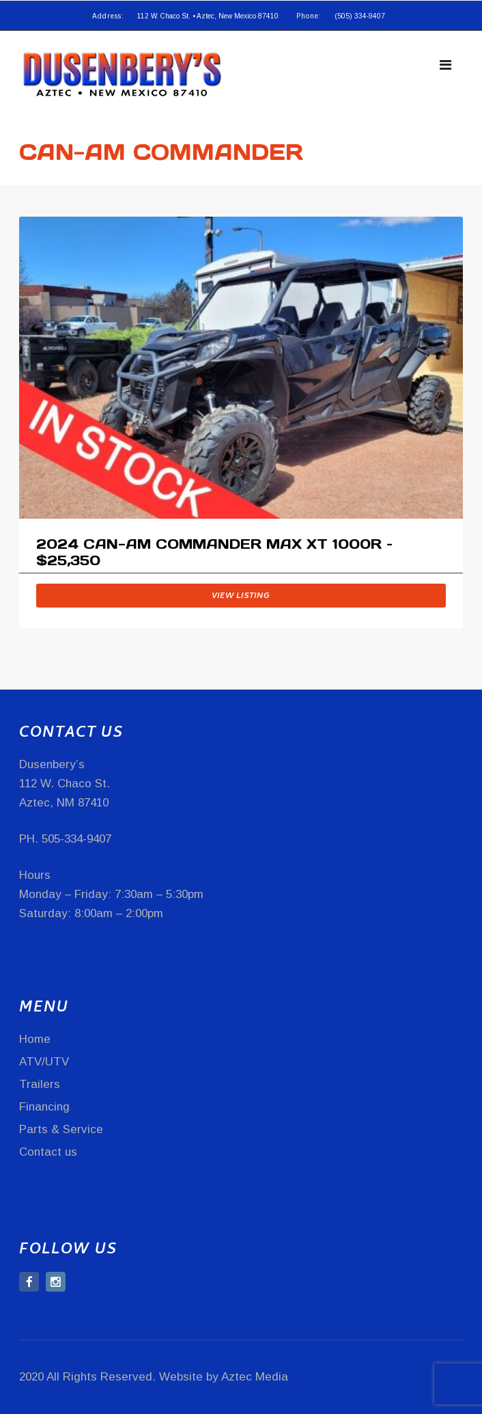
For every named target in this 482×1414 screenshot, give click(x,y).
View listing (241, 596)
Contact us (48, 1151)
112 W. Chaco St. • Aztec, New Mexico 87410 (208, 16)
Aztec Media (254, 1376)
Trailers (39, 1084)
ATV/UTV (44, 1061)
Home (35, 1039)
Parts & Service (61, 1129)
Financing (44, 1106)
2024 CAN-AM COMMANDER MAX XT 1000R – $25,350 (214, 552)
